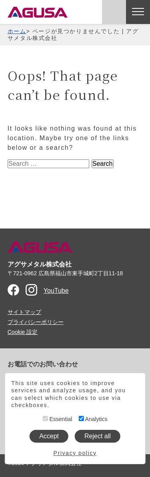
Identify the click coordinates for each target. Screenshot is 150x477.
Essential (57, 419)
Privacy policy (75, 453)
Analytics (92, 419)
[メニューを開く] (138, 12)
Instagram (31, 290)
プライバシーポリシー (36, 322)
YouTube (56, 290)
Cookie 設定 (23, 332)
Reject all (97, 436)
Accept (49, 436)
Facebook (13, 290)
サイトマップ (24, 312)
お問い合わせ (114, 12)
